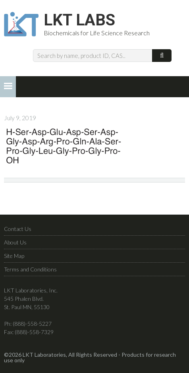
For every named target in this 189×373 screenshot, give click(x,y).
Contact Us (17, 228)
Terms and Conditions (30, 269)
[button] (8, 86)
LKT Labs (79, 20)
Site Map (14, 255)
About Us (15, 242)
